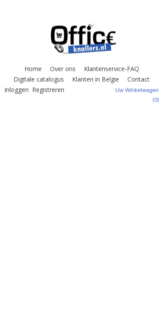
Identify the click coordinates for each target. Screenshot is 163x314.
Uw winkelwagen (137, 90)
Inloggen (16, 89)
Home (33, 69)
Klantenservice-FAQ (111, 69)
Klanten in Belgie (95, 79)
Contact (138, 79)
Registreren (48, 89)
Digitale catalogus (38, 79)
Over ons (63, 69)
